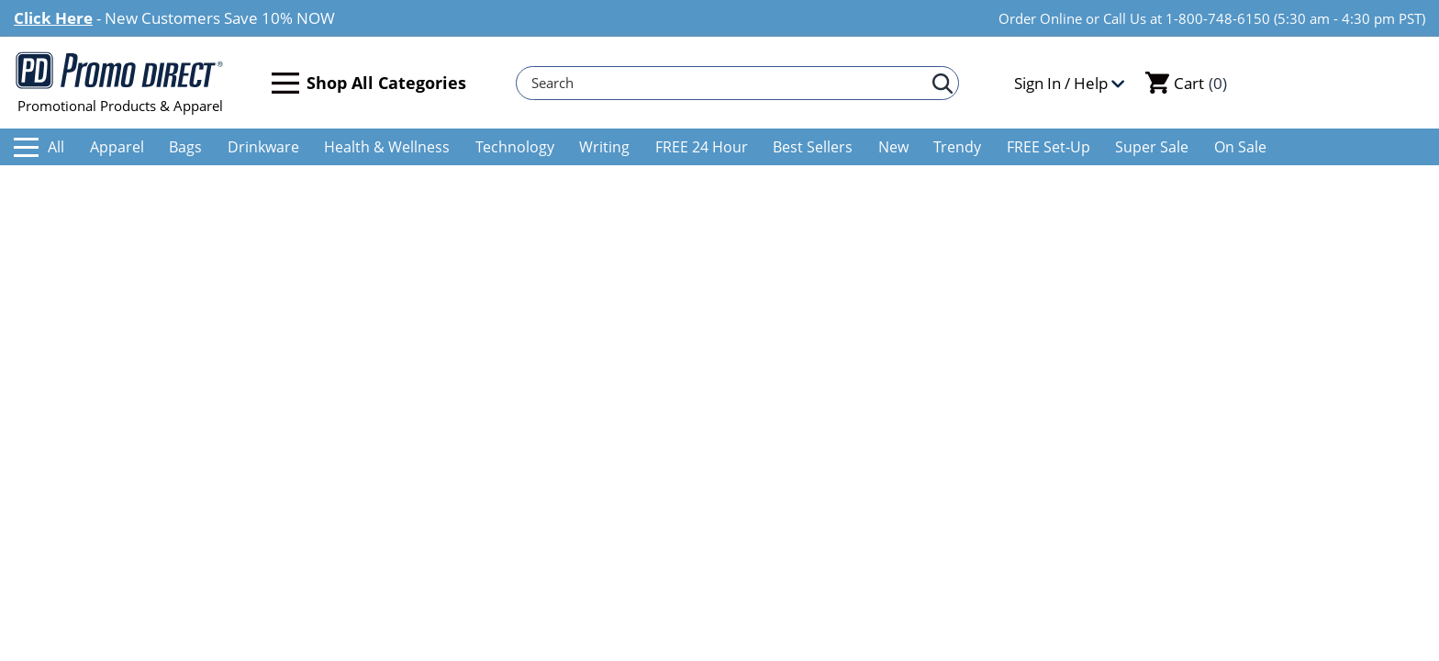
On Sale (1240, 147)
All (39, 147)
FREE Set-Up (1048, 147)
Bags (185, 147)
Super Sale (1151, 147)
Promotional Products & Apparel (120, 82)
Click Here (53, 17)
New (893, 147)
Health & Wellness (387, 147)
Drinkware (263, 147)
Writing (604, 147)
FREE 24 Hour (701, 147)
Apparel (117, 147)
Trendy (957, 147)
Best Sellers (813, 147)
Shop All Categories (369, 83)
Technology (514, 147)
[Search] (728, 83)
